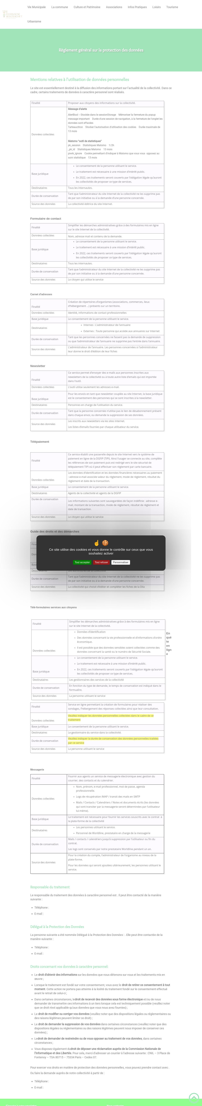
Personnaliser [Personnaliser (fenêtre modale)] (120, 562)
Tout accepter (82, 562)
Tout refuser (101, 562)
